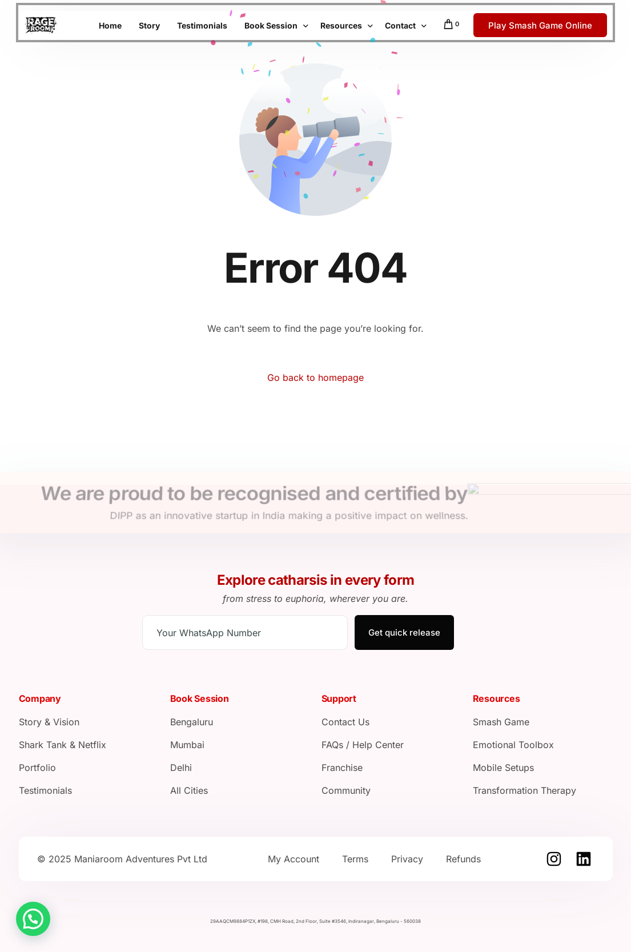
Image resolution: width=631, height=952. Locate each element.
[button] (33, 919)
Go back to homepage (315, 377)
